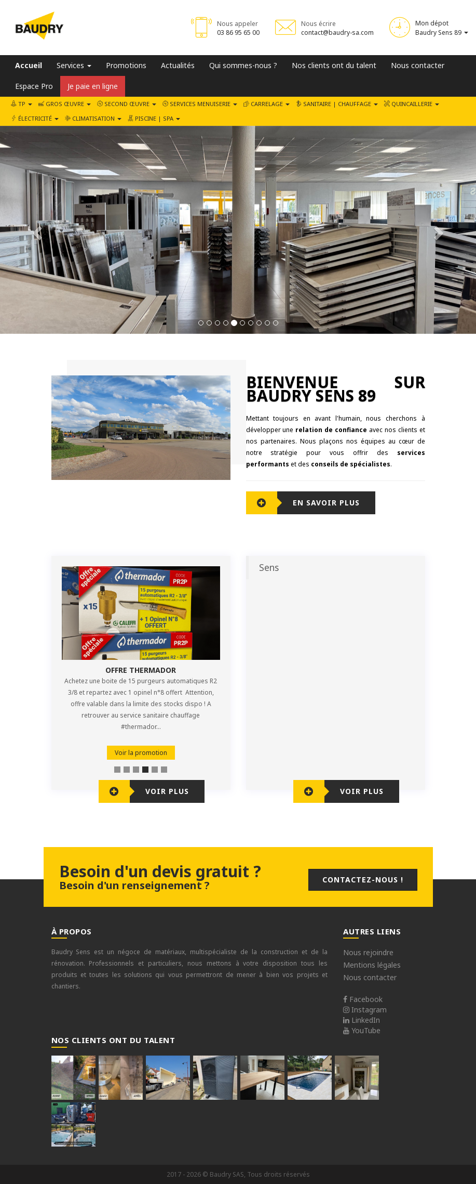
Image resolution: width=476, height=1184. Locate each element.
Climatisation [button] (93, 118)
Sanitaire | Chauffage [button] (337, 104)
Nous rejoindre (368, 952)
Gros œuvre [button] (64, 104)
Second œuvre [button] (126, 104)
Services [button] (74, 65)
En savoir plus (326, 503)
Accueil (28, 65)
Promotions (126, 65)
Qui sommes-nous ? (243, 65)
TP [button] (21, 104)
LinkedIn (361, 1020)
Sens (269, 567)
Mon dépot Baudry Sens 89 (441, 27)
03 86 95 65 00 (238, 32)
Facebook (363, 999)
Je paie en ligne (92, 86)
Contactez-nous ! (362, 879)
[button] (36, 230)
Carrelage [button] (266, 104)
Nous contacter (417, 65)
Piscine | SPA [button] (154, 118)
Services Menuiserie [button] (199, 104)
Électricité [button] (35, 118)
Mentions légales (372, 965)
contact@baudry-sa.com (337, 32)
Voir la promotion (141, 752)
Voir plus (167, 791)
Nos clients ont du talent (334, 65)
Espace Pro (34, 86)
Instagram (365, 1009)
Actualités (178, 65)
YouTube (361, 1030)
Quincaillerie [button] (411, 104)
